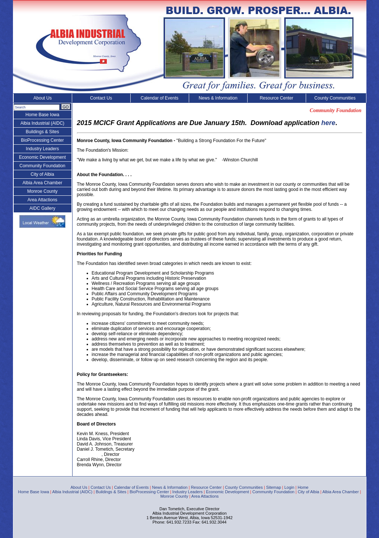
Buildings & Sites (42, 131)
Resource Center (277, 98)
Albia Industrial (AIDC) (42, 123)
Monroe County (42, 191)
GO (66, 107)
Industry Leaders (42, 148)
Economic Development (42, 157)
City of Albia (42, 174)
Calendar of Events (159, 98)
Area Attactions (42, 199)
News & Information (218, 98)
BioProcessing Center (42, 140)
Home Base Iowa (42, 114)
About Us (42, 98)
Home (303, 487)
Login (289, 487)
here (328, 123)
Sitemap (273, 487)
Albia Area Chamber (42, 182)
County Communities (334, 98)
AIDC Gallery (42, 208)
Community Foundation (42, 165)
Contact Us (101, 98)
